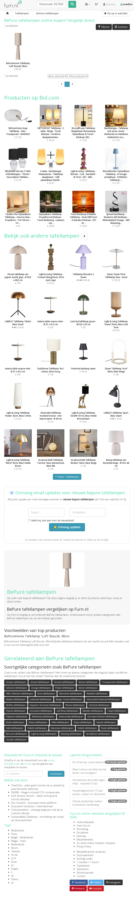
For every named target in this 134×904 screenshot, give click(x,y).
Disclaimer (82, 832)
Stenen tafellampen (88, 682)
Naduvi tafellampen (15, 699)
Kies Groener (18, 802)
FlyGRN (15, 792)
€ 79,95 (83, 214)
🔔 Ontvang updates (67, 527)
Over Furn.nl (83, 825)
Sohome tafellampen (16, 687)
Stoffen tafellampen (15, 705)
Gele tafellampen (14, 728)
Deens (14, 879)
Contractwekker (20, 809)
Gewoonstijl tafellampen (71, 716)
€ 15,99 (116, 214)
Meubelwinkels (85, 839)
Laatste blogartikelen (86, 755)
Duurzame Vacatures (23, 806)
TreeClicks (16, 785)
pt (12, 865)
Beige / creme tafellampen (69, 699)
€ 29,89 (51, 214)
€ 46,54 (51, 128)
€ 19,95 (83, 128)
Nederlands (17, 830)
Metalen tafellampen (93, 710)
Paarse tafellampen (15, 710)
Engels (14, 868)
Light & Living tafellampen (44, 733)
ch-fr (13, 858)
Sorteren (121, 27)
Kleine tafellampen (38, 722)
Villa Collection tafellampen (19, 693)
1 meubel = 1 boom (88, 862)
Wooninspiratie (85, 872)
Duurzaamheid (85, 855)
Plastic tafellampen (64, 687)
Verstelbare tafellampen (98, 733)
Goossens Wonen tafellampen (102, 716)
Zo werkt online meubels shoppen (96, 843)
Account (109, 4)
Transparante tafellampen (115, 682)
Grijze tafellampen (83, 722)
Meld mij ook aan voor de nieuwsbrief (51, 520)
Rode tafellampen (110, 728)
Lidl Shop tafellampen (67, 710)
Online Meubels (85, 822)
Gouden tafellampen (16, 739)
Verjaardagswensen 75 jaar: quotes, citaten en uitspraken (99, 792)
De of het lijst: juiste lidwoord (99, 762)
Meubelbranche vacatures (91, 851)
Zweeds (15, 851)
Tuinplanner (83, 865)
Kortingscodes (85, 858)
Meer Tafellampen (67, 476)
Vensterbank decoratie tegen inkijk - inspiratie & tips (99, 781)
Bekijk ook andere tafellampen (46, 235)
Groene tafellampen (64, 682)
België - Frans (18, 841)
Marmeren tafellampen (70, 693)
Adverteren (83, 869)
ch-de (14, 854)
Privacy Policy (84, 846)
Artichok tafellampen (99, 705)
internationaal (45, 806)
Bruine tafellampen (75, 705)
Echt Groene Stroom (22, 795)
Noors (14, 848)
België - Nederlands (22, 837)
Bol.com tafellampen (16, 733)
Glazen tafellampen (40, 682)
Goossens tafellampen (41, 710)
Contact (81, 876)
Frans (14, 834)
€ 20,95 (51, 171)
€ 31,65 (116, 128)
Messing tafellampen (71, 733)
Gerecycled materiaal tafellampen (103, 699)
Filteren (104, 27)
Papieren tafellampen (16, 716)
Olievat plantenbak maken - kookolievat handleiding (99, 803)
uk (12, 875)
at (12, 882)
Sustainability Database (24, 816)
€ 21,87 (116, 171)
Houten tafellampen (16, 682)
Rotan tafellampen (15, 722)
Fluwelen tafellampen (97, 693)
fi (11, 872)
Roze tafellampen (46, 693)
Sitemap (81, 836)
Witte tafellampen (60, 722)
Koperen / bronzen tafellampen (45, 705)
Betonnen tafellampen (62, 728)
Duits (14, 861)
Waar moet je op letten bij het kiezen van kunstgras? (99, 771)
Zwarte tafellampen (106, 722)
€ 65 (18, 214)
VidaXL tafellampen (37, 728)
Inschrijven (56, 773)
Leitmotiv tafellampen (40, 699)
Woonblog (82, 829)
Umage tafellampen (41, 687)
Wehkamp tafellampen (43, 716)
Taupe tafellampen (116, 710)
